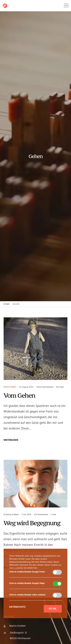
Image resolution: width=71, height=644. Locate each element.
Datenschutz (17, 606)
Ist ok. (53, 608)
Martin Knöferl (10, 387)
